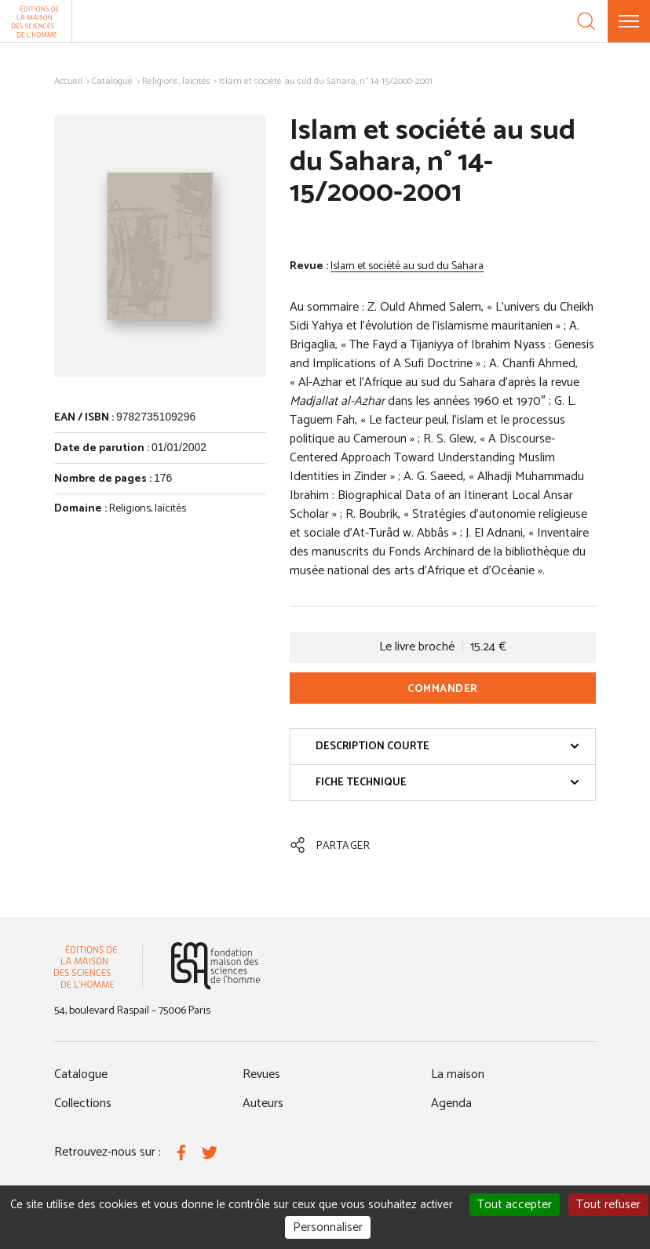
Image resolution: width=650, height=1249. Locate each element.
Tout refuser (608, 1204)
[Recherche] (586, 21)
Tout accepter (514, 1204)
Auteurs (263, 1103)
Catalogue (112, 81)
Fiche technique (447, 783)
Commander (442, 689)
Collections (82, 1103)
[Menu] (629, 21)
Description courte (447, 746)
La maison (457, 1074)
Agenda (451, 1103)
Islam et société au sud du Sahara (407, 266)
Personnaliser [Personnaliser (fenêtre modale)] (328, 1227)
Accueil (68, 81)
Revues (261, 1074)
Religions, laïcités (176, 81)
